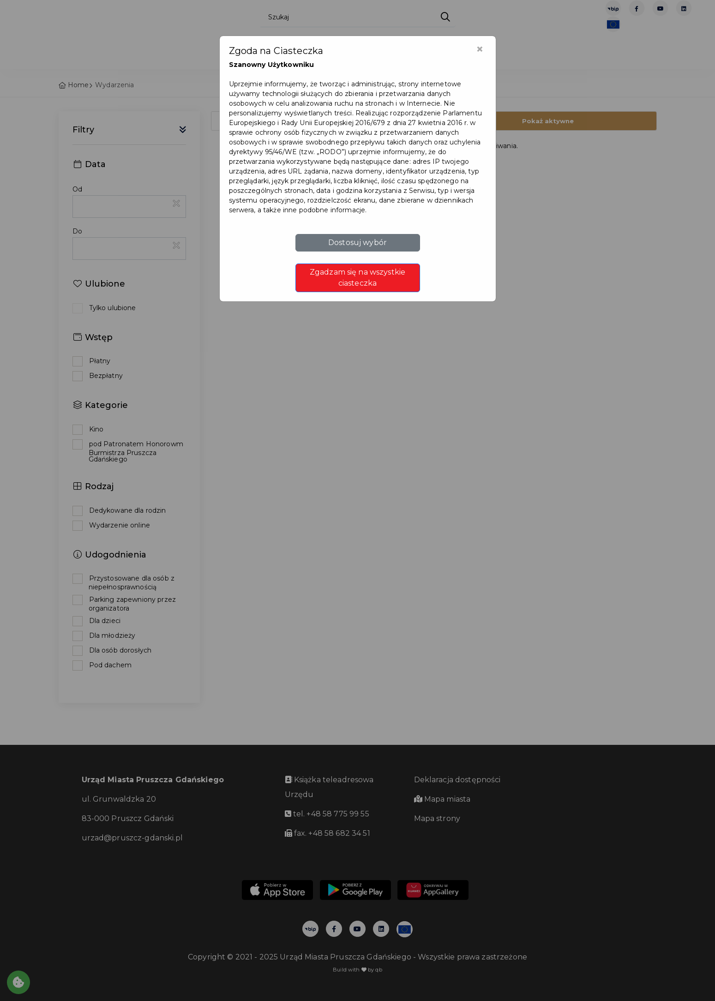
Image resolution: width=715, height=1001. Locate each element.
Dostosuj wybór (357, 242)
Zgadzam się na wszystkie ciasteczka (357, 278)
